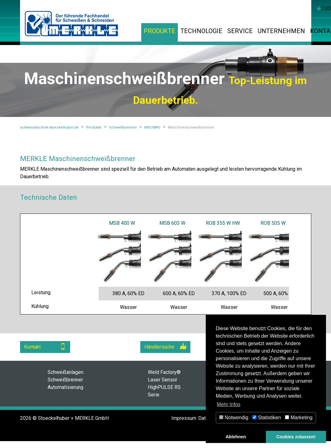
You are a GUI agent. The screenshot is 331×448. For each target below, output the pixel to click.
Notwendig (233, 417)
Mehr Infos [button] (228, 404)
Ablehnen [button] (235, 436)
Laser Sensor (162, 380)
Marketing (299, 417)
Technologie (201, 31)
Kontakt (45, 346)
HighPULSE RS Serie (164, 391)
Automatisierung (65, 387)
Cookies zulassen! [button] (296, 436)
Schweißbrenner (65, 380)
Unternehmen (281, 31)
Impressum (183, 418)
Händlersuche (165, 346)
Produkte (159, 31)
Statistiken (266, 417)
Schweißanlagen (65, 372)
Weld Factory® (164, 372)
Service (240, 31)
